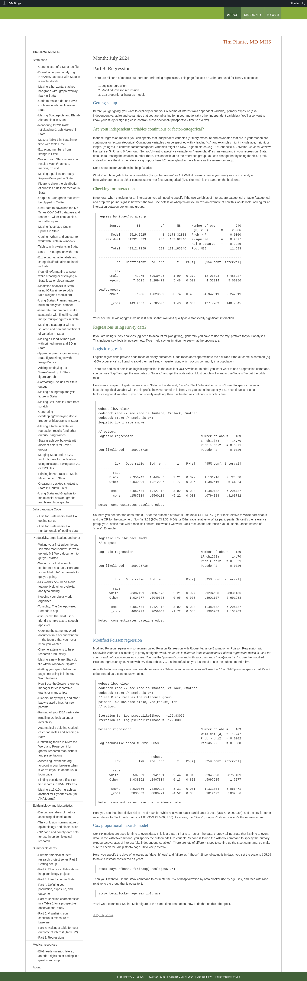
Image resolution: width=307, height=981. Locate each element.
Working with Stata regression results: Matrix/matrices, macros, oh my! (58, 164)
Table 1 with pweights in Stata (58, 246)
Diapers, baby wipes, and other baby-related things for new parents (59, 702)
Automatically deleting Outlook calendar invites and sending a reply (58, 732)
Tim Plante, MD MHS (46, 52)
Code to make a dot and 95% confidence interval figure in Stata (57, 105)
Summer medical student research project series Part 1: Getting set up (58, 859)
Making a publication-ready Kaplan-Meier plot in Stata (56, 176)
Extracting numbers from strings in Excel (54, 152)
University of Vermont (67, 23)
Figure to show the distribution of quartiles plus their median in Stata (59, 188)
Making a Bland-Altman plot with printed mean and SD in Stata (57, 343)
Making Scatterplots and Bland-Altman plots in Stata (59, 118)
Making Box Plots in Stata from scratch (58, 404)
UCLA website (188, 369)
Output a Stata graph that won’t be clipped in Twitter (59, 200)
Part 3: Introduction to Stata (56, 879)
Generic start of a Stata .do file (58, 66)
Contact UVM (176, 976)
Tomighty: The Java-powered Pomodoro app (57, 609)
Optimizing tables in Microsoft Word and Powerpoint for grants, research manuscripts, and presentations (58, 748)
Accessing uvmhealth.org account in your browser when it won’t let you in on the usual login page (58, 767)
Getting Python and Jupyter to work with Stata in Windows (58, 239)
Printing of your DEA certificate (58, 712)
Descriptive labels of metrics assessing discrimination (56, 815)
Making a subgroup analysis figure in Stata (56, 394)
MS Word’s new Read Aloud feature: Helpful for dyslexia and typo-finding (56, 586)
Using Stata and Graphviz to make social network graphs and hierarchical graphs (57, 498)
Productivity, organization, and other (56, 537)
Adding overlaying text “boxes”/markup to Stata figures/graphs (54, 372)
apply (232, 14)
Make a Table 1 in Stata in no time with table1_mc (57, 142)
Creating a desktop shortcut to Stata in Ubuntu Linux (58, 486)
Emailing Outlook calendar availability (55, 720)
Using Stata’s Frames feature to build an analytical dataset (59, 303)
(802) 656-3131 (156, 976)
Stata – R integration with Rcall (58, 252)
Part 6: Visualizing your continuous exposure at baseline (53, 918)
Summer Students (45, 848)
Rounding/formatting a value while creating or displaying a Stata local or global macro (57, 276)
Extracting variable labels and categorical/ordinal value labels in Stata (58, 262)
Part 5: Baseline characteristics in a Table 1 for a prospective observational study (58, 903)
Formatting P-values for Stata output (57, 384)
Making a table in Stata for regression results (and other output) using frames (57, 431)
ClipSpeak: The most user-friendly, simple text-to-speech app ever (58, 620)
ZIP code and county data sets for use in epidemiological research (58, 836)
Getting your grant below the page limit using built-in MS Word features (57, 674)
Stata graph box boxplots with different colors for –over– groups (58, 445)
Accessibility (204, 976)
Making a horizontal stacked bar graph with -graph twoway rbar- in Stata (58, 91)
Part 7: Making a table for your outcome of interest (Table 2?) (58, 930)
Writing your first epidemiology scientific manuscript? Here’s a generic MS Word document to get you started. (58, 551)
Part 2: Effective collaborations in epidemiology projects (58, 871)
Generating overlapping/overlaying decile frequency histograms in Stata (58, 416)
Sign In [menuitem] (294, 3)
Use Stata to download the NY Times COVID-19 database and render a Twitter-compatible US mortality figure (59, 214)
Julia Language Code (47, 509)
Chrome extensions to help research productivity (56, 652)
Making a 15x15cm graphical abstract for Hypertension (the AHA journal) (58, 794)
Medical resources (45, 944)
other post (223, 904)
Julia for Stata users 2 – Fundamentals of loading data (58, 528)
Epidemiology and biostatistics (53, 805)
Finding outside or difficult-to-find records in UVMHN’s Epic (58, 782)
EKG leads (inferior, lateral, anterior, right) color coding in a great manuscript (59, 956)
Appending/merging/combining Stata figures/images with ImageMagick (58, 358)
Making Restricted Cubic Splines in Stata (54, 229)
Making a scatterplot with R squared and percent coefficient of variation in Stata (59, 329)
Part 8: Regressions (51, 937)
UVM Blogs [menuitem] (14, 3)
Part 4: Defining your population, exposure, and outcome (55, 889)
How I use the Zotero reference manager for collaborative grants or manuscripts (59, 688)
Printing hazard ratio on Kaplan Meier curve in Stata (58, 476)
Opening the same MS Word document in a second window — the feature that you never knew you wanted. (58, 637)
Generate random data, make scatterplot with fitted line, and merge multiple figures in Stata (58, 315)
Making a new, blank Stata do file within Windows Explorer (57, 662)
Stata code (40, 60)
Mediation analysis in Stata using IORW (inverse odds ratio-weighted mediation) (56, 290)
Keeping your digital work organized (55, 599)
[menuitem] (303, 3)
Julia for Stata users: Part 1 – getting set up (57, 518)
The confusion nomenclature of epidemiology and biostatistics (58, 825)
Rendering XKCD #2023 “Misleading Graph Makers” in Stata (58, 129)
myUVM (273, 14)
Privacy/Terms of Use (228, 976)
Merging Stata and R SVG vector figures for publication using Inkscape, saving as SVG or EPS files (59, 461)
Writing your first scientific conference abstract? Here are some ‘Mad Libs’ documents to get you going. (58, 570)
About (37, 967)
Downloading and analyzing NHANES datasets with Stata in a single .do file (59, 77)
